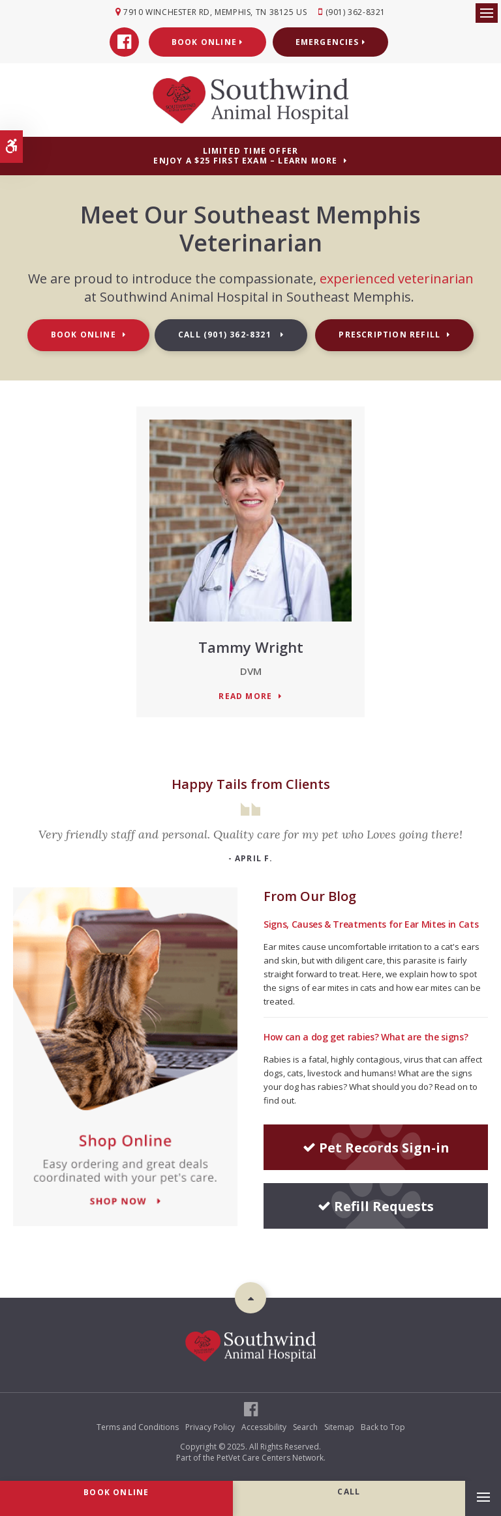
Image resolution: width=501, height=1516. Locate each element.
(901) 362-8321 (356, 12)
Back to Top (383, 1427)
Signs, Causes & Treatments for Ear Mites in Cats (371, 924)
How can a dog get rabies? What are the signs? (366, 1037)
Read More (245, 697)
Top (250, 1297)
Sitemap (339, 1427)
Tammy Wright (250, 647)
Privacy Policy (210, 1427)
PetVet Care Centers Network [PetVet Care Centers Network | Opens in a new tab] (270, 1457)
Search (305, 1427)
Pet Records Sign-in (376, 1147)
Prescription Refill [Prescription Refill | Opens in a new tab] (389, 334)
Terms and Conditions (138, 1427)
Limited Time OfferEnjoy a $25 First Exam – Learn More (245, 155)
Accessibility (263, 1427)
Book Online (207, 42)
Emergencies (331, 42)
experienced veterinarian (397, 278)
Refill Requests (376, 1206)
